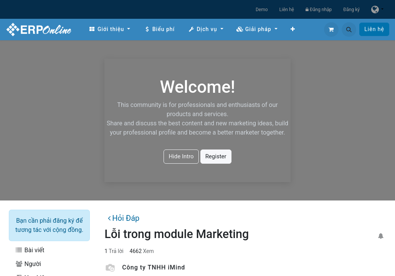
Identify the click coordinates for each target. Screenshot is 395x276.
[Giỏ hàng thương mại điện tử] (331, 29)
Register (215, 156)
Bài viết (29, 250)
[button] (349, 29)
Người (28, 264)
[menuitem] (109, 29)
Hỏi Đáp (123, 218)
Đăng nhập (319, 9)
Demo (262, 9)
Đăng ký (351, 9)
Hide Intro (181, 156)
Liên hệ (286, 9)
